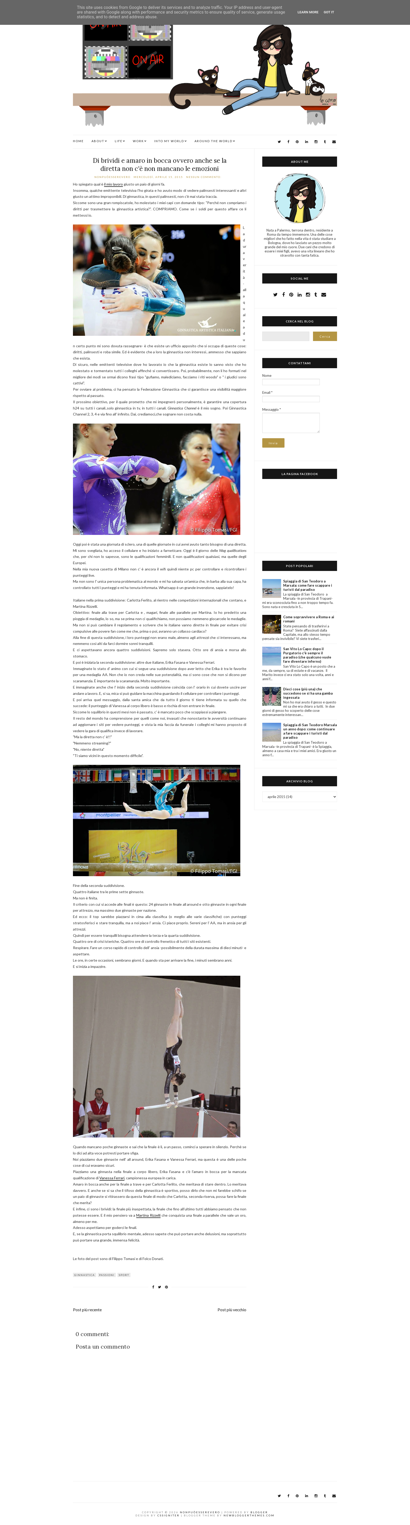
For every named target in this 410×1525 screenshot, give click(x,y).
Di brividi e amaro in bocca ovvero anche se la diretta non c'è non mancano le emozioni (160, 165)
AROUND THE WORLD (213, 141)
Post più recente (87, 1309)
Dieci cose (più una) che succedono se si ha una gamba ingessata (308, 693)
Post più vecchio (232, 1309)
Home (78, 141)
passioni (107, 1274)
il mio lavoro (113, 184)
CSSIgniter (168, 1515)
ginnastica (84, 1274)
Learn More (308, 12)
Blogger (259, 1512)
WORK (138, 141)
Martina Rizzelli (148, 1215)
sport (124, 1274)
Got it (329, 12)
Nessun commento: (204, 176)
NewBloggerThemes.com (249, 1515)
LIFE (118, 141)
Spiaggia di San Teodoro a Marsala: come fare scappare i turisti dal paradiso (307, 585)
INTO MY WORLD (169, 141)
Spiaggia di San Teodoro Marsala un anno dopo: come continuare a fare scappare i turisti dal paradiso (310, 731)
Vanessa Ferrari (111, 1178)
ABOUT (98, 141)
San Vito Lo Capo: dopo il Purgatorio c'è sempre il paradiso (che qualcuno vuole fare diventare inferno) (307, 655)
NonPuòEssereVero (200, 1512)
